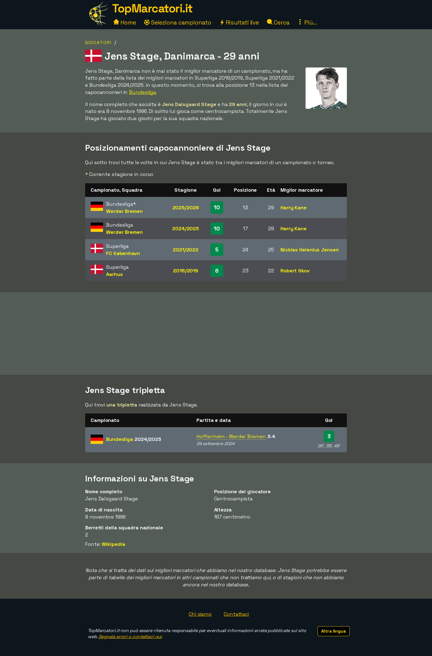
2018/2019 (185, 270)
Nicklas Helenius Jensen (309, 249)
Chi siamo (200, 614)
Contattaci (236, 614)
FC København (123, 253)
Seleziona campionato (177, 22)
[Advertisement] (216, 333)
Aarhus (114, 274)
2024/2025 (185, 228)
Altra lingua (333, 631)
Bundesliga (142, 92)
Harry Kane (293, 207)
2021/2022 (185, 249)
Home (125, 22)
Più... (307, 22)
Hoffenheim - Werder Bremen (231, 436)
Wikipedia (113, 544)
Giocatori (98, 42)
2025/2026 (185, 207)
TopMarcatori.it (152, 8)
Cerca (278, 22)
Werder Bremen (124, 211)
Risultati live (239, 22)
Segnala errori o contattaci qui (130, 636)
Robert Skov (295, 270)
